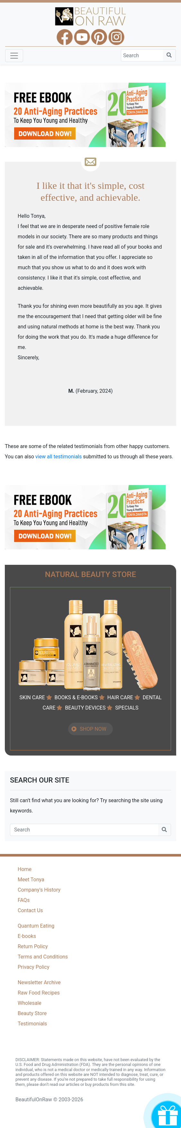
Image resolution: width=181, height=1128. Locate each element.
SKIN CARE (32, 697)
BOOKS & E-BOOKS (75, 697)
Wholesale (29, 1003)
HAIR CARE (120, 697)
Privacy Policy (34, 967)
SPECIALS (126, 708)
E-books (27, 936)
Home (25, 869)
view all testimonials (58, 457)
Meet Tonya (31, 879)
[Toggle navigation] (14, 55)
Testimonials (32, 1024)
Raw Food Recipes (39, 993)
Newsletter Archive (39, 982)
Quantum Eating (36, 926)
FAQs (24, 900)
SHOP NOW (93, 729)
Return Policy (33, 946)
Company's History (39, 890)
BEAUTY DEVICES (85, 708)
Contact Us (30, 910)
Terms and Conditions (43, 957)
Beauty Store (32, 1013)
